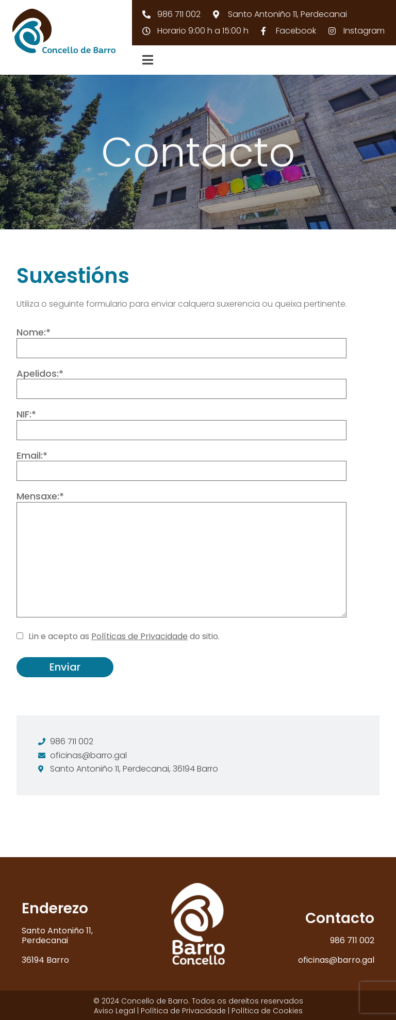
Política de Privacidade (183, 1011)
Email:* (181, 465)
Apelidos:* (181, 384)
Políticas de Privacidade (139, 636)
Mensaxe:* (181, 555)
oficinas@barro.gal (336, 960)
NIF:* (181, 424)
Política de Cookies (267, 1011)
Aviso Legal (114, 1011)
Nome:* (181, 342)
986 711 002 (352, 940)
